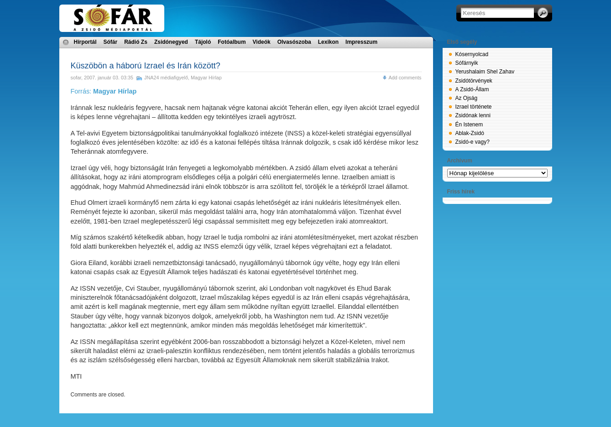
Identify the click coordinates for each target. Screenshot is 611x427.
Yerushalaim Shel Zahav (485, 71)
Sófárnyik (466, 63)
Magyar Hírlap (206, 77)
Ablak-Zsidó (469, 133)
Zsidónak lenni (473, 115)
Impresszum (361, 42)
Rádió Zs (135, 42)
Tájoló (203, 42)
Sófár (111, 42)
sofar (76, 77)
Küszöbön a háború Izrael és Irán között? (145, 65)
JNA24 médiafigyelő (166, 77)
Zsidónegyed (171, 42)
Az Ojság (466, 98)
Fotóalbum (231, 42)
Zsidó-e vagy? (472, 142)
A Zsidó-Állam (472, 89)
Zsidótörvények (473, 81)
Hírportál (85, 42)
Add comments (404, 77)
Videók (262, 42)
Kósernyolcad (472, 54)
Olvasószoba (294, 42)
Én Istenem (469, 124)
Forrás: (104, 91)
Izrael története (473, 107)
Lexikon (328, 42)
